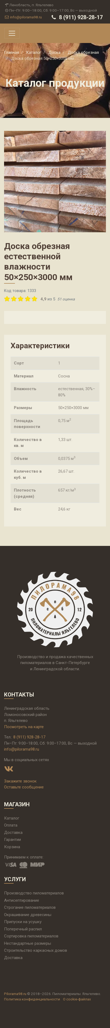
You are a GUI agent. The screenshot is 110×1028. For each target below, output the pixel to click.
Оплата (10, 825)
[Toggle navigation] (12, 33)
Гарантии (12, 839)
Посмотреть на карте (24, 726)
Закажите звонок (20, 781)
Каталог (11, 818)
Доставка (13, 832)
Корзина (12, 846)
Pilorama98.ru (15, 993)
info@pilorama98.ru (23, 17)
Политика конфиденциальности (32, 999)
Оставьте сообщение (24, 787)
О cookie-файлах (77, 999)
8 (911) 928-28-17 (76, 17)
